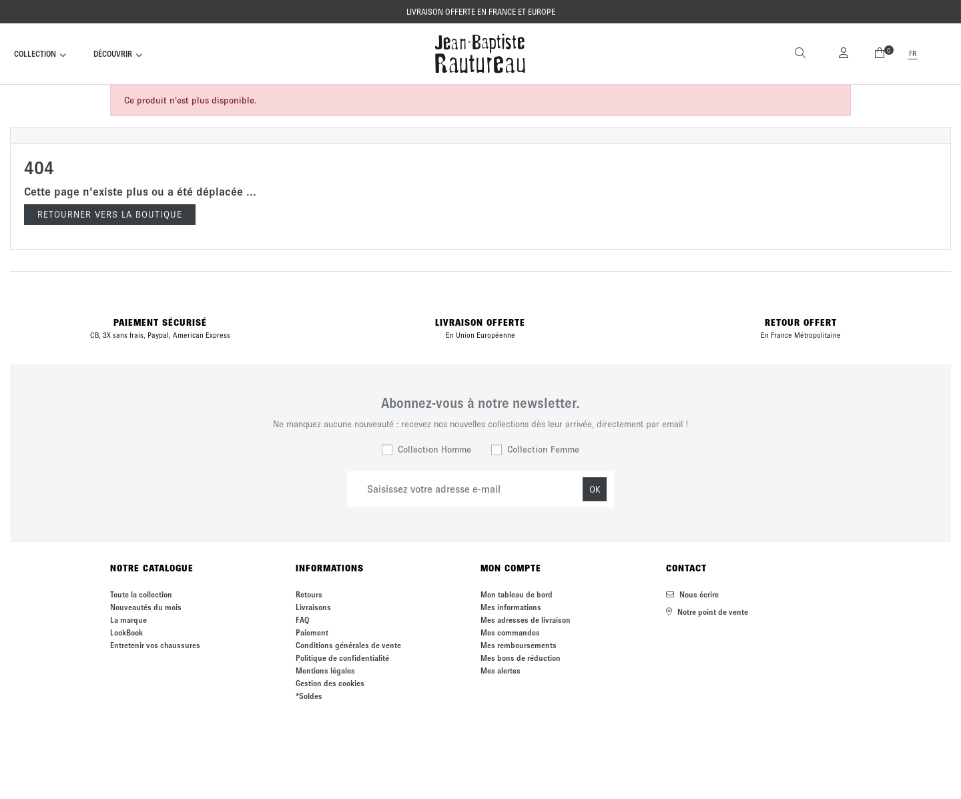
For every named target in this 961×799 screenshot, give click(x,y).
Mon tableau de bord (516, 594)
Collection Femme (543, 450)
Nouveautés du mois (146, 607)
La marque (128, 619)
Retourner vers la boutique (109, 215)
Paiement (312, 632)
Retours (309, 594)
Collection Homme (434, 450)
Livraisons (313, 607)
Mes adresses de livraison (525, 619)
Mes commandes (510, 632)
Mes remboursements (518, 645)
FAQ (302, 619)
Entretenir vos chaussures (155, 645)
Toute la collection (141, 594)
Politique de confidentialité (342, 657)
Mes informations (510, 607)
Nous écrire (692, 594)
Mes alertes (500, 670)
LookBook (126, 632)
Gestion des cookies (330, 683)
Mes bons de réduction (520, 657)
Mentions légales (325, 670)
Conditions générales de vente (348, 645)
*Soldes (309, 696)
